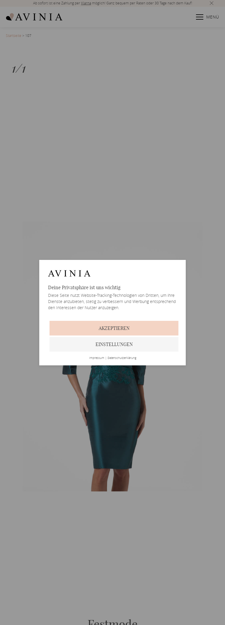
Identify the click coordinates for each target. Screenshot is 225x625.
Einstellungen (114, 344)
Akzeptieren (114, 328)
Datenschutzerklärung (122, 358)
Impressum (96, 358)
